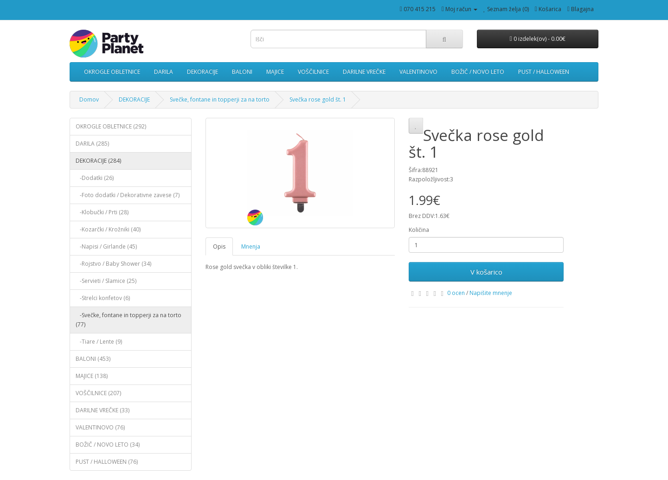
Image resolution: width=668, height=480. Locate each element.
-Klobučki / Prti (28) (102, 212)
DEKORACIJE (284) (98, 161)
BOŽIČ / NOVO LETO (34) (108, 444)
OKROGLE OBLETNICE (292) (111, 126)
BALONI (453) (93, 359)
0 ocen (456, 293)
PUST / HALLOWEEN (543, 72)
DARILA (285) (92, 143)
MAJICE (275, 72)
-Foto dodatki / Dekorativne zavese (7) (128, 195)
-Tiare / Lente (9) (99, 342)
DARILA (163, 72)
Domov (89, 99)
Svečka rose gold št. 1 (317, 99)
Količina (419, 230)
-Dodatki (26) (95, 178)
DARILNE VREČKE (364, 72)
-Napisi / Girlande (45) (106, 246)
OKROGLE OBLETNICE (112, 72)
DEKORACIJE (202, 72)
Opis (219, 246)
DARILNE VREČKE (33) (102, 410)
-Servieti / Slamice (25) (106, 281)
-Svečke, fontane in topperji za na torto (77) (128, 319)
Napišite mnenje (490, 293)
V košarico (486, 271)
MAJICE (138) (92, 376)
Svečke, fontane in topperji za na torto (220, 99)
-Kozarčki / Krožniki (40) (108, 229)
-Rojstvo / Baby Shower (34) (113, 264)
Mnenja (250, 246)
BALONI (242, 72)
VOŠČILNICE (313, 72)
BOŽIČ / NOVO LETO (477, 72)
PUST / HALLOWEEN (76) (107, 462)
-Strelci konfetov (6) (103, 298)
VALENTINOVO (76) (100, 427)
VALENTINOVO (418, 72)
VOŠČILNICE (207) (98, 393)
